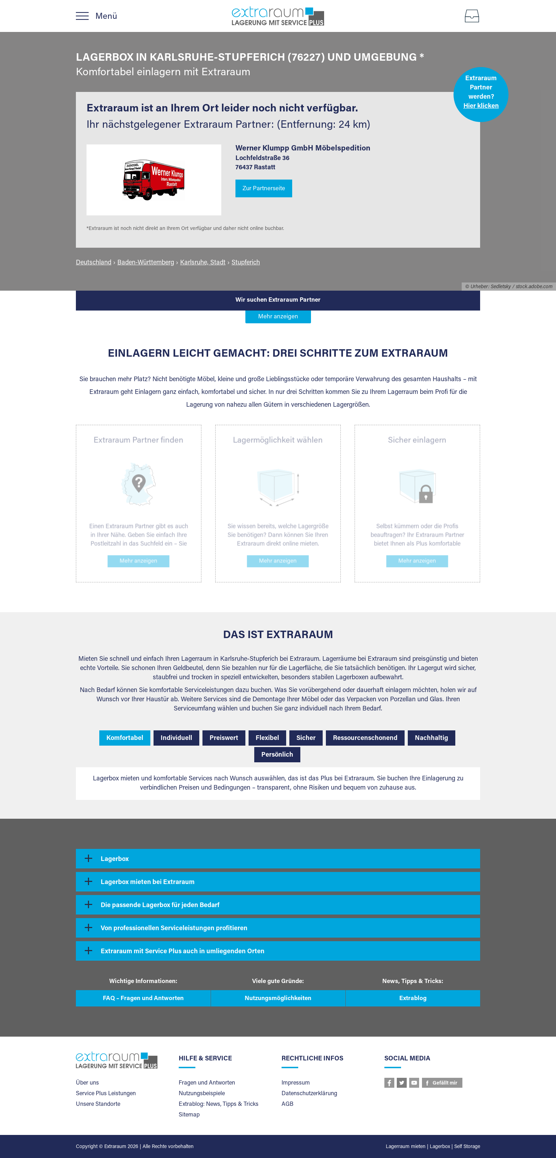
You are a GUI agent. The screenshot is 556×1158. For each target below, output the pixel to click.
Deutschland (93, 263)
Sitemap (189, 1115)
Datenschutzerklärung (309, 1094)
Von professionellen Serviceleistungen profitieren (174, 929)
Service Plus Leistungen (106, 1094)
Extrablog (413, 999)
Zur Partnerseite (264, 189)
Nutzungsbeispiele (202, 1094)
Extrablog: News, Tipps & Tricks (218, 1104)
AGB (287, 1104)
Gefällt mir (445, 1083)
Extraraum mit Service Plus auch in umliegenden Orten (183, 952)
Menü (106, 16)
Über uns (87, 1083)
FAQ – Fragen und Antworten (143, 999)
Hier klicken (481, 106)
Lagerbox (115, 859)
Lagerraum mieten (406, 1147)
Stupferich (246, 263)
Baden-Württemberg (145, 263)
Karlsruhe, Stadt (203, 263)
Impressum (296, 1083)
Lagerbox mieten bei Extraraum (148, 882)
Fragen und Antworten (207, 1083)
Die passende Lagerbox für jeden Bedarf (160, 905)
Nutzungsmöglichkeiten (278, 999)
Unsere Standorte (98, 1104)
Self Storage (467, 1147)
